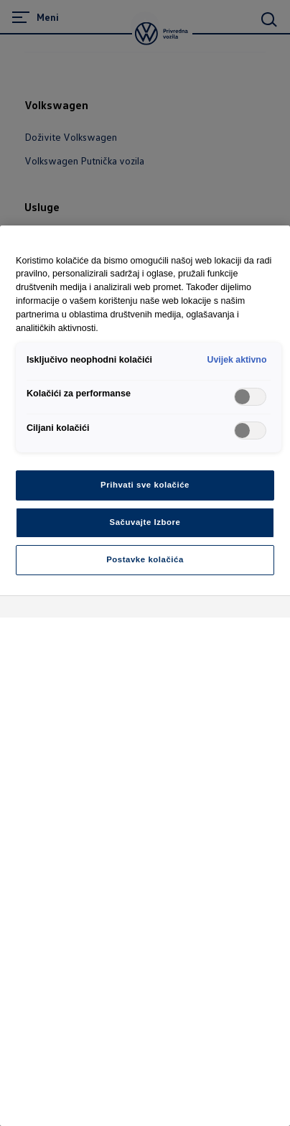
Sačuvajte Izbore (145, 522)
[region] (145, 675)
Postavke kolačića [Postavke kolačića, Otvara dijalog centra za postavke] (145, 559)
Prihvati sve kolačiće (145, 484)
